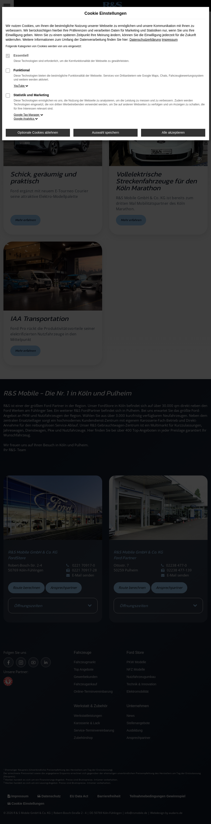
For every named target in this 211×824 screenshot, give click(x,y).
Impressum (170, 39)
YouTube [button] (21, 85)
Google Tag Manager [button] (28, 114)
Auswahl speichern (105, 132)
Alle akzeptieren (173, 132)
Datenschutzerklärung (145, 39)
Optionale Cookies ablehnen (37, 132)
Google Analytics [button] (26, 118)
